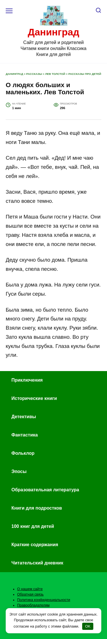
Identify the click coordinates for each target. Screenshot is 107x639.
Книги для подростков (36, 508)
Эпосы (19, 471)
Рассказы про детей (84, 73)
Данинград (53, 32)
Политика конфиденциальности (43, 600)
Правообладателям (33, 605)
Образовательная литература (45, 489)
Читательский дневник (37, 562)
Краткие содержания (34, 544)
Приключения (27, 380)
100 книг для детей (32, 526)
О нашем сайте (30, 589)
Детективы (23, 416)
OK (87, 626)
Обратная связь (30, 594)
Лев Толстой (55, 73)
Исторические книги (34, 398)
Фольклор (23, 453)
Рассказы (34, 73)
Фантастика (24, 434)
